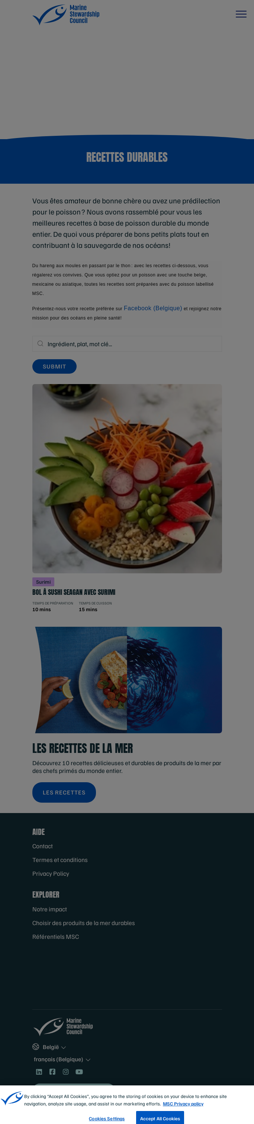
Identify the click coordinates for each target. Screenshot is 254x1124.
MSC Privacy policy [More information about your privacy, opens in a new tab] (183, 1109)
